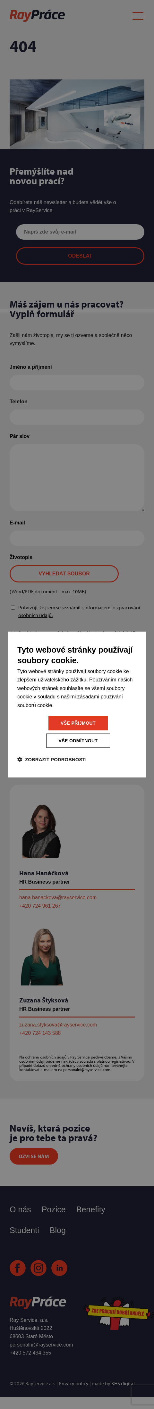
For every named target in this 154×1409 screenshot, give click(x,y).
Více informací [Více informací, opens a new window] (70, 705)
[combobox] (135, 640)
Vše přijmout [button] (78, 723)
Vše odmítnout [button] (78, 740)
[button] (52, 759)
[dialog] (77, 705)
